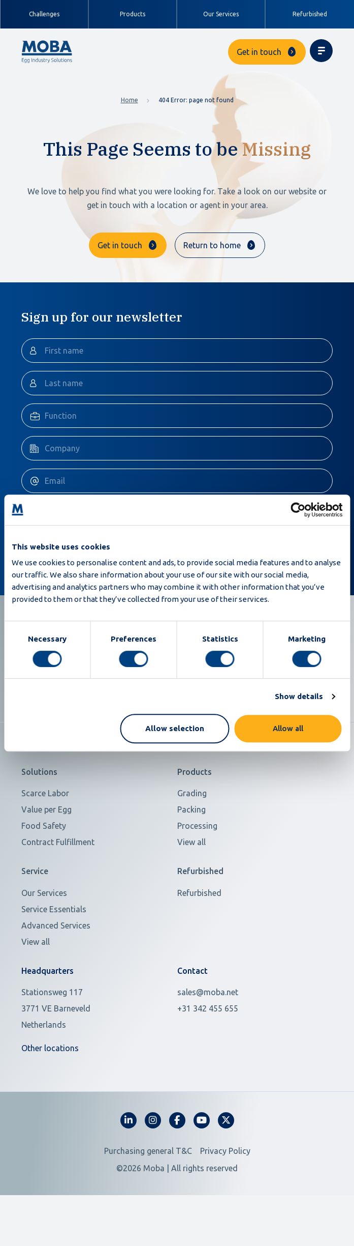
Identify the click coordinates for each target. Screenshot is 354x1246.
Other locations (50, 1078)
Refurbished (310, 14)
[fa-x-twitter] (226, 1150)
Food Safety (43, 855)
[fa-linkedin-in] (128, 1150)
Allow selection (174, 728)
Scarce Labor (45, 823)
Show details (299, 696)
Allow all (288, 728)
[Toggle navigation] (321, 50)
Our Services (221, 14)
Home (129, 100)
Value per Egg (46, 839)
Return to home (212, 245)
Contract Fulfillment (57, 872)
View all (191, 872)
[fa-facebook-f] (177, 1150)
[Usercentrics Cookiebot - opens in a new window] (297, 509)
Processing (197, 855)
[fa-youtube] (202, 1150)
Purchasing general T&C (148, 1180)
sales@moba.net (207, 1022)
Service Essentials (53, 939)
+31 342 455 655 (207, 1038)
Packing (191, 839)
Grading (192, 823)
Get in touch (259, 51)
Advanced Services (55, 955)
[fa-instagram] (153, 1150)
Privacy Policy (225, 1180)
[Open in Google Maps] (93, 1038)
